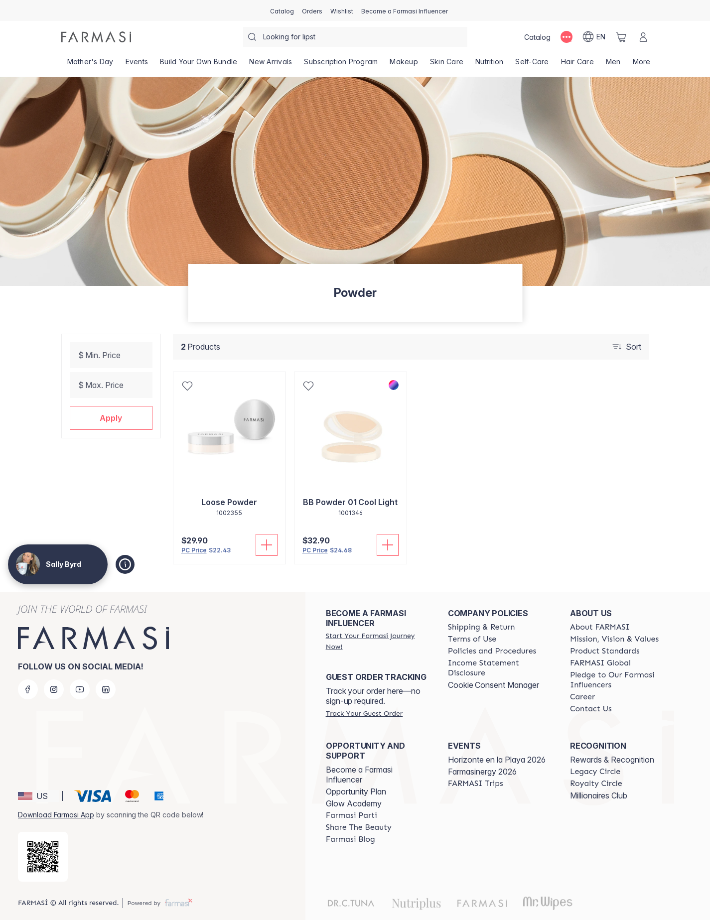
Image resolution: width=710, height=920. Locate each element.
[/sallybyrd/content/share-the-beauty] (359, 827)
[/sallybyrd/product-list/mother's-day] (90, 65)
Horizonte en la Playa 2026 (497, 760)
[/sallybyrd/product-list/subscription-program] (341, 65)
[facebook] (28, 689)
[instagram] (54, 689)
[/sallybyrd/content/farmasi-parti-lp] (351, 815)
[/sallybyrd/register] (312, 10)
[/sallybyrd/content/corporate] (600, 663)
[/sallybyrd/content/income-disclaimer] (500, 668)
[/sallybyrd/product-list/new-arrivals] (270, 65)
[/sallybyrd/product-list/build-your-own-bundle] (198, 65)
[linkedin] (106, 689)
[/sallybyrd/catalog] (282, 10)
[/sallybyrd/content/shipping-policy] (481, 627)
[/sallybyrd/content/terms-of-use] (472, 639)
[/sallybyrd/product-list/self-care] (532, 65)
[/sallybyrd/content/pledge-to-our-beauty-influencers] (622, 680)
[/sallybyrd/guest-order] (364, 713)
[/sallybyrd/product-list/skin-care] (446, 65)
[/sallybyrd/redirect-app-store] (43, 857)
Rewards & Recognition (612, 760)
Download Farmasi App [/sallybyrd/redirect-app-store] (56, 814)
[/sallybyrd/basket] (621, 37)
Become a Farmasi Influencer (359, 775)
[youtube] (80, 689)
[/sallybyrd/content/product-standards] (605, 651)
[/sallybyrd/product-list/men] (613, 65)
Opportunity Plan (356, 791)
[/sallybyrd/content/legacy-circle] (595, 772)
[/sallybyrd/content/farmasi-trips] (475, 784)
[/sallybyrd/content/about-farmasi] (600, 627)
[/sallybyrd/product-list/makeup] (404, 65)
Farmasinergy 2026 (482, 772)
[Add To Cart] (267, 545)
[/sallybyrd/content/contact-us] (591, 709)
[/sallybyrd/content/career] (582, 697)
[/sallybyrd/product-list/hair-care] (577, 65)
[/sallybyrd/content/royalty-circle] (596, 784)
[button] (111, 418)
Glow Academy (354, 803)
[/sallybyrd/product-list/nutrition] (489, 65)
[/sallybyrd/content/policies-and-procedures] (492, 651)
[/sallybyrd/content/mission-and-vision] (614, 639)
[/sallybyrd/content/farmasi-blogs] (350, 839)
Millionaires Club (598, 795)
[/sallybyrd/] (96, 36)
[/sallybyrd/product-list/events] (137, 65)
